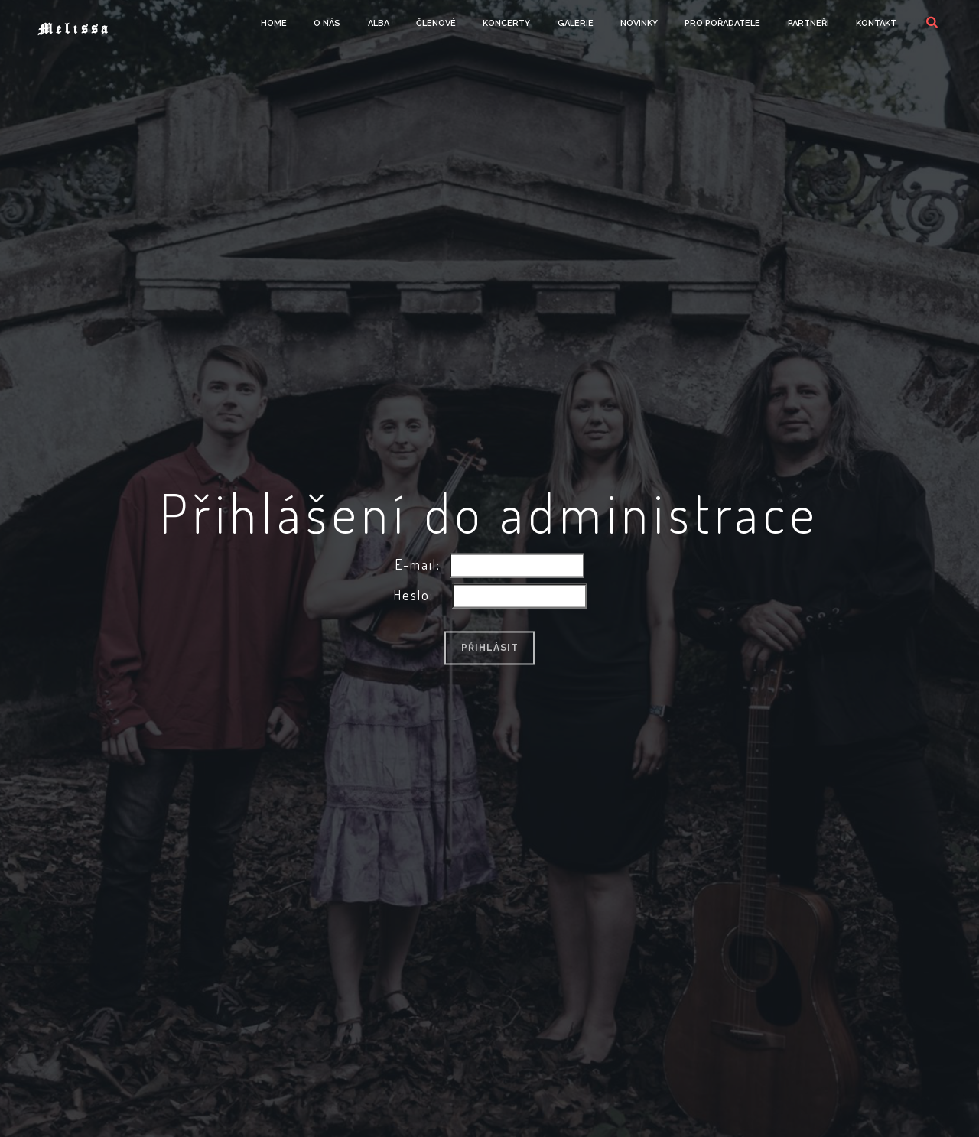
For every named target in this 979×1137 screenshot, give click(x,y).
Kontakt (876, 23)
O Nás (327, 23)
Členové (436, 23)
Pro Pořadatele (722, 23)
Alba (378, 23)
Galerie (576, 23)
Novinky (639, 23)
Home (274, 23)
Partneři (808, 23)
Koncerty (506, 23)
